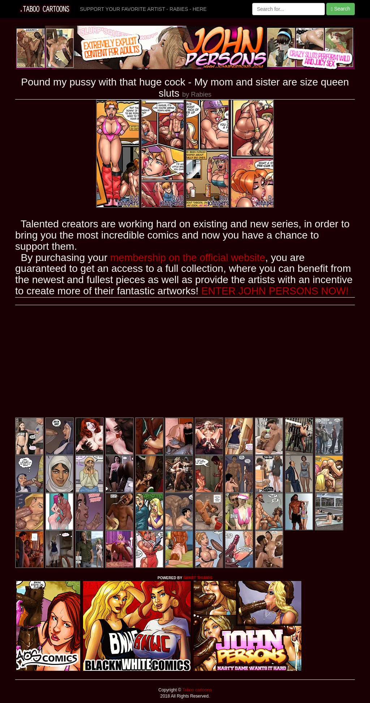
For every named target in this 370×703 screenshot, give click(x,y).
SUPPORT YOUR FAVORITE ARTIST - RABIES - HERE (143, 9)
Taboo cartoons (196, 690)
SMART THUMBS (197, 578)
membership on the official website (187, 257)
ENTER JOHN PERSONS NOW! (275, 290)
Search (340, 9)
